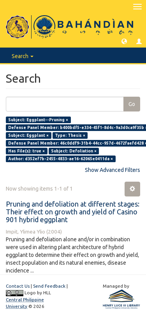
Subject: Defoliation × (74, 151)
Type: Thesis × (70, 135)
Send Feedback (49, 285)
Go (131, 104)
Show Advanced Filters (112, 170)
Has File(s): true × (26, 151)
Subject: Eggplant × (28, 135)
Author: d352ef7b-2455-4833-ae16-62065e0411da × (60, 158)
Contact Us (18, 285)
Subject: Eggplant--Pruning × (38, 119)
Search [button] (22, 56)
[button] (124, 41)
